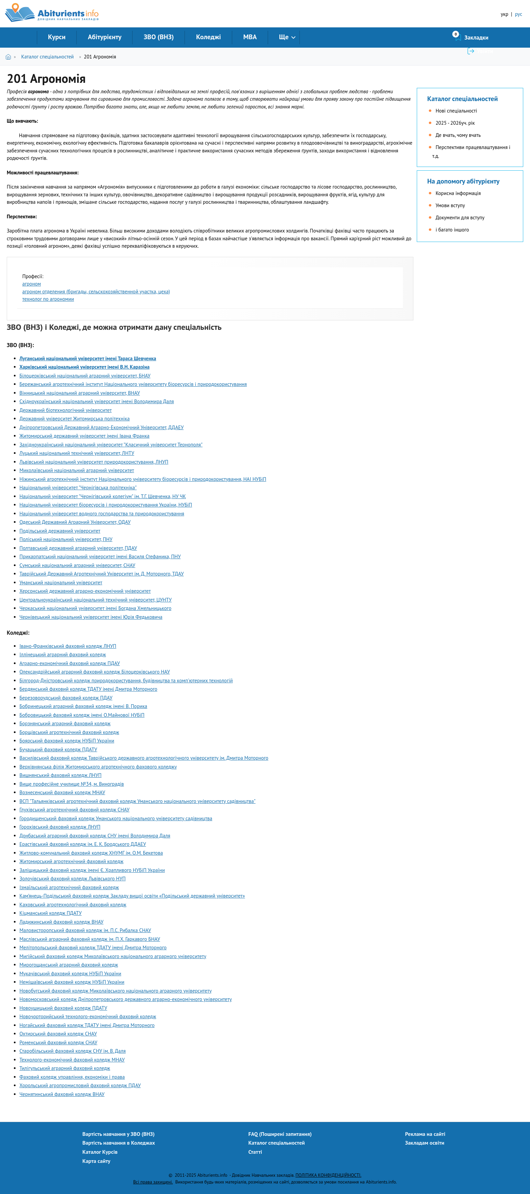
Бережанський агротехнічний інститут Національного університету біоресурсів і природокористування (133, 384)
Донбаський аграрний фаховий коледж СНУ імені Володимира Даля (95, 835)
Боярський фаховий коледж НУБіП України (67, 740)
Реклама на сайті (425, 1133)
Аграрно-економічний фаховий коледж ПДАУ (70, 663)
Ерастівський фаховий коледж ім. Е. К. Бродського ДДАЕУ (83, 844)
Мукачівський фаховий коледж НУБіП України (70, 973)
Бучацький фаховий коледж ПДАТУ (58, 749)
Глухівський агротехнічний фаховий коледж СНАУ (74, 809)
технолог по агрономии (48, 299)
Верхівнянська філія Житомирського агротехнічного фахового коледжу (98, 766)
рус (518, 14)
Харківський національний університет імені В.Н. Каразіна (85, 367)
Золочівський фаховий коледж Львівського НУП (73, 878)
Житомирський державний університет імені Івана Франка (85, 436)
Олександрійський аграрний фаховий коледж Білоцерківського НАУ (95, 671)
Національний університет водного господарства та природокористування (102, 513)
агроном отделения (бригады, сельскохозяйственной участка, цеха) (96, 291)
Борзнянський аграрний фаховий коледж (65, 723)
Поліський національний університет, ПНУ (66, 539)
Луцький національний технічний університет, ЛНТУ (77, 453)
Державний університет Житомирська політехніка (75, 418)
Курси (57, 36)
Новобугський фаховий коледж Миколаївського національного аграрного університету (116, 991)
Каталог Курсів (100, 1151)
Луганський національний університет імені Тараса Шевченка (88, 358)
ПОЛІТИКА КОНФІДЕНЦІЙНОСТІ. (328, 1175)
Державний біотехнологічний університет (66, 410)
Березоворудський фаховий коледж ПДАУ (66, 698)
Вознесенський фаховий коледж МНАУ (62, 792)
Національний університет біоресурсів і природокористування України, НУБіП (106, 505)
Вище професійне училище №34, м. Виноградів (72, 784)
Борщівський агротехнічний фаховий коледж (69, 732)
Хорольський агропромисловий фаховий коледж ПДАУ (80, 1085)
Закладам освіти (424, 1142)
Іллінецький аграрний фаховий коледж (63, 654)
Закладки (441, 37)
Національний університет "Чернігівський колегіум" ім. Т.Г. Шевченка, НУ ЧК (103, 496)
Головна (9, 56)
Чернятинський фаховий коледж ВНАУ (62, 1094)
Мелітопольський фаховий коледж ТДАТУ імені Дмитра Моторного (93, 947)
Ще (284, 36)
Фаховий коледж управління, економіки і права (72, 1077)
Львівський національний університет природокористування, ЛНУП (94, 462)
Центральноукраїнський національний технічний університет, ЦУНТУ (96, 599)
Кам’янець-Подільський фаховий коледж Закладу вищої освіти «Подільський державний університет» (132, 896)
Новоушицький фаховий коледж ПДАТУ (63, 1008)
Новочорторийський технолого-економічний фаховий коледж (88, 1016)
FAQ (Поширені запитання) (280, 1133)
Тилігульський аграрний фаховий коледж (65, 1068)
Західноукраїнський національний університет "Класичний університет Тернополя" (111, 444)
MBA (250, 36)
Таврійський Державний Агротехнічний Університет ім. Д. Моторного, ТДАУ (102, 573)
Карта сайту (96, 1161)
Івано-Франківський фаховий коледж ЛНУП (68, 646)
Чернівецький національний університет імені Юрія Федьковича (91, 617)
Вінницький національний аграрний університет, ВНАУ (80, 393)
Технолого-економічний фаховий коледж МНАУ (72, 1059)
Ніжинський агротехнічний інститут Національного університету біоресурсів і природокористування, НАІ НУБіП (143, 479)
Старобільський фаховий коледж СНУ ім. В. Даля (73, 1051)
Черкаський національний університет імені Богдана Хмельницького (95, 608)
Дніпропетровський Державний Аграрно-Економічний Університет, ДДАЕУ (102, 427)
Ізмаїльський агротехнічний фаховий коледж (69, 887)
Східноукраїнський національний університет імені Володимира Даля (97, 401)
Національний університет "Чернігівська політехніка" (78, 487)
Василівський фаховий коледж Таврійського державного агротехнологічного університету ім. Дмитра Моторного (144, 758)
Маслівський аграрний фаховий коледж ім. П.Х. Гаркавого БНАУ (90, 939)
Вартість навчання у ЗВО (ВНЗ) (118, 1133)
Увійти (485, 37)
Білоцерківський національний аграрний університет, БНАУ (85, 375)
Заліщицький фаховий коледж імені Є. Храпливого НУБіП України (92, 870)
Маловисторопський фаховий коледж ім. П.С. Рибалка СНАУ (85, 930)
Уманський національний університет (61, 582)
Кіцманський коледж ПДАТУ (51, 913)
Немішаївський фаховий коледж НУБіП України (72, 982)
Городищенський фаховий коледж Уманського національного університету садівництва (116, 818)
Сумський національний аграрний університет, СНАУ (78, 565)
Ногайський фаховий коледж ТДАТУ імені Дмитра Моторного (87, 1025)
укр (504, 14)
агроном (31, 284)
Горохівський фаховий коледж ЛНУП (60, 827)
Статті (255, 1151)
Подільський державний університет (60, 531)
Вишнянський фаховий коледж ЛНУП (61, 775)
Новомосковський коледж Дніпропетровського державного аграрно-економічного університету (126, 999)
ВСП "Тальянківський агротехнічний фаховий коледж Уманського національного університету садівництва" (138, 801)
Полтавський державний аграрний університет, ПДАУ (78, 548)
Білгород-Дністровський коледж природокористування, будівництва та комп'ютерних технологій (126, 680)
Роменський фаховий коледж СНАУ (58, 1042)
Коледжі (208, 36)
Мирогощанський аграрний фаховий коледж (69, 964)
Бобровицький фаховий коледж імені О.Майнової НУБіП (82, 715)
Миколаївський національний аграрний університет (77, 470)
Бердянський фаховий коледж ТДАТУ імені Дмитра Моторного (89, 689)
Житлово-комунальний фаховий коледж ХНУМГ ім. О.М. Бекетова (91, 853)
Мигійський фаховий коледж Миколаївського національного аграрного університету (113, 956)
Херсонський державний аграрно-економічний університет (85, 591)
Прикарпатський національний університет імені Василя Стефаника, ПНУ (100, 556)
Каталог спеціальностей (47, 56)
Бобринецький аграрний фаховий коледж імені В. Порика (83, 706)
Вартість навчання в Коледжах (118, 1142)
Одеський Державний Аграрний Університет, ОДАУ (75, 522)
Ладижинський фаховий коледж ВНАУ (62, 922)
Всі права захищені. (153, 1182)
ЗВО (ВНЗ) (159, 36)
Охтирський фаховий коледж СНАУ (58, 1033)
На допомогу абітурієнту (463, 181)
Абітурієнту (104, 36)
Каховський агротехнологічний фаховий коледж (73, 904)
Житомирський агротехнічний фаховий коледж (72, 861)
